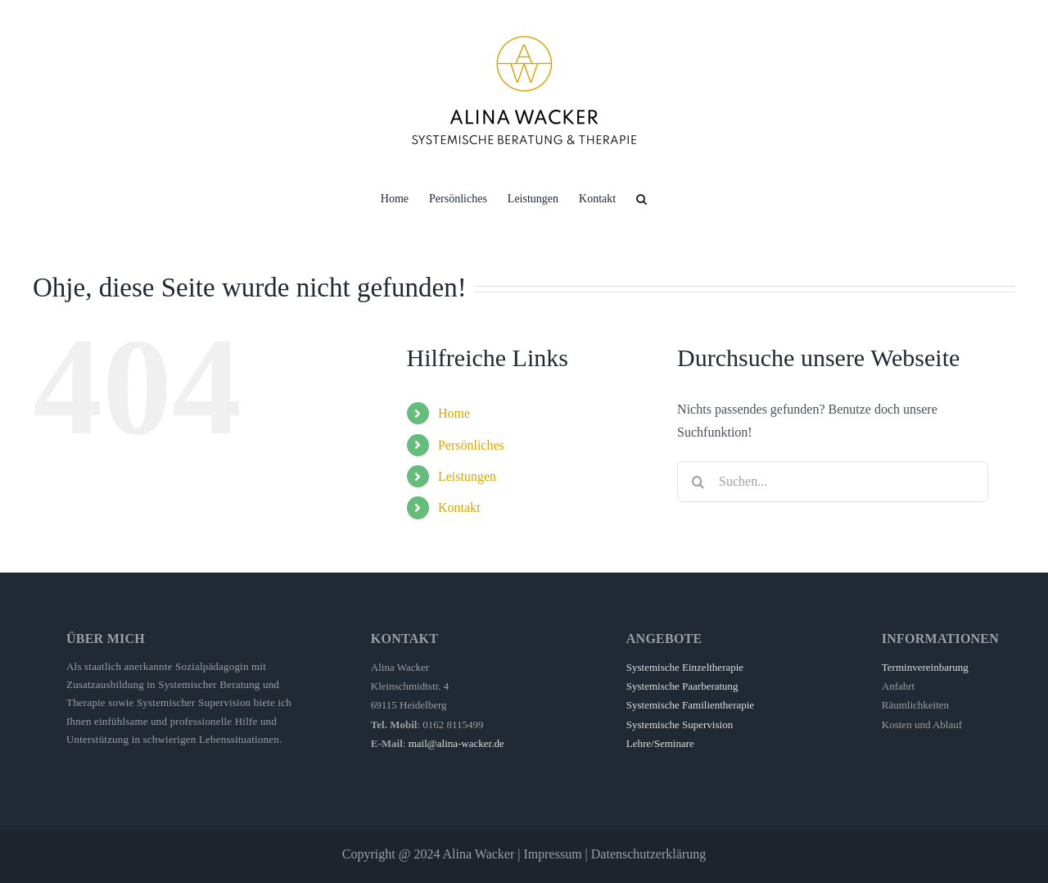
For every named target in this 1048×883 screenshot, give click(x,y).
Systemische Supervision (679, 724)
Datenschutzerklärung (648, 854)
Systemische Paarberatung (682, 686)
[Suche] (697, 481)
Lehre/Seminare (660, 743)
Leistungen (467, 476)
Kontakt (459, 507)
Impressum (552, 854)
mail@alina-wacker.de (456, 743)
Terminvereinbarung (925, 667)
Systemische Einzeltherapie (684, 667)
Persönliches (471, 445)
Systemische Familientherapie (690, 705)
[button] (641, 197)
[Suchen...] (832, 481)
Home (454, 413)
